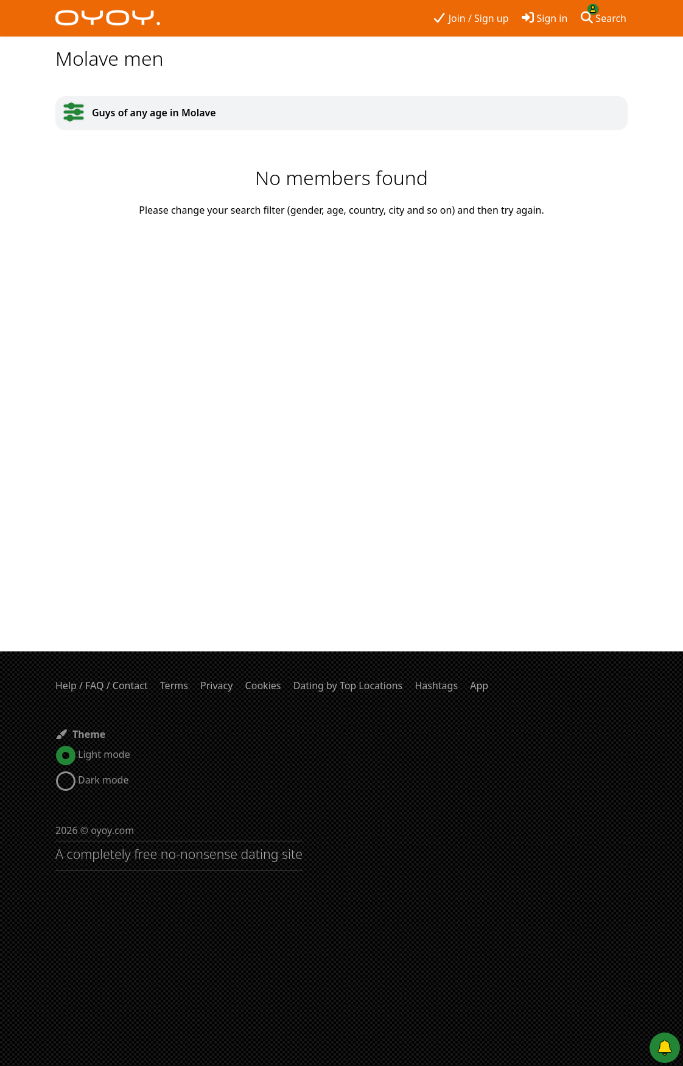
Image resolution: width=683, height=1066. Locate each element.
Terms (174, 685)
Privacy (216, 685)
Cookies (263, 685)
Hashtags (436, 685)
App (479, 685)
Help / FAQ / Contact (101, 685)
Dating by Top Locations (348, 685)
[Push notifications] (665, 1048)
